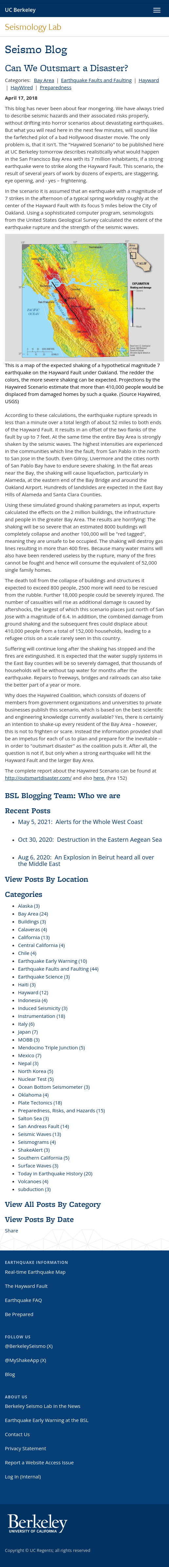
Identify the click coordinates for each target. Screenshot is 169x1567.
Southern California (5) (43, 1157)
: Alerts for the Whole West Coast (97, 822)
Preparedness (55, 87)
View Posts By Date (39, 1219)
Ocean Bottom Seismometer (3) (54, 1086)
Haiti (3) (27, 984)
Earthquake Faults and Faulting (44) (58, 968)
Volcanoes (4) (33, 1181)
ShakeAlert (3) (34, 1149)
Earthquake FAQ (23, 1300)
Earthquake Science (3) (44, 976)
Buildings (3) (32, 921)
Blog (10, 1374)
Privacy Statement (25, 1448)
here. (99, 777)
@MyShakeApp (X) (25, 1360)
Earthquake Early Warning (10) (52, 961)
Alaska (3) (29, 905)
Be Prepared (19, 1314)
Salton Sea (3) (33, 1118)
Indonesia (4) (32, 1000)
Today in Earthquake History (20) (55, 1173)
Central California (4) (41, 945)
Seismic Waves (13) (39, 1134)
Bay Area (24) (33, 913)
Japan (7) (28, 1031)
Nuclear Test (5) (36, 1079)
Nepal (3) (28, 1063)
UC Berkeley (20, 9)
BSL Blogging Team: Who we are (62, 795)
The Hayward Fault (26, 1286)
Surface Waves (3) (38, 1165)
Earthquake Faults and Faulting (96, 80)
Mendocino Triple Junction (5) (51, 1047)
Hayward (149, 80)
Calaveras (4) (32, 929)
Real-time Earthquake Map (35, 1271)
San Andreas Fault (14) (43, 1126)
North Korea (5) (35, 1071)
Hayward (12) (33, 992)
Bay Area (44, 80)
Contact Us (17, 1434)
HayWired (21, 87)
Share (11, 1230)
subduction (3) (34, 1189)
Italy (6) (26, 1024)
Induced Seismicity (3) (42, 1008)
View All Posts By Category (53, 1204)
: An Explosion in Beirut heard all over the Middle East (86, 860)
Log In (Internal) (23, 1476)
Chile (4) (27, 953)
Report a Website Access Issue (39, 1462)
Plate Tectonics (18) (40, 1102)
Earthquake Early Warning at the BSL (46, 1420)
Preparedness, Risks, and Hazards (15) (61, 1110)
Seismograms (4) (37, 1142)
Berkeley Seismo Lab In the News (42, 1406)
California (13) (34, 937)
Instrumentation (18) (41, 1016)
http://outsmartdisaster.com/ (38, 777)
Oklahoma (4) (33, 1094)
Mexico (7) (29, 1055)
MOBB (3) (29, 1039)
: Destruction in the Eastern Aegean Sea (107, 839)
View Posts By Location (46, 879)
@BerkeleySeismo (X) (29, 1346)
